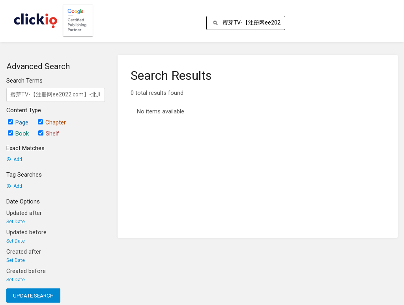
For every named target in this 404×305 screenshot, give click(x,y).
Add (14, 159)
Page (18, 122)
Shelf (48, 133)
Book (18, 133)
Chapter (52, 122)
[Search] (217, 23)
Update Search (33, 295)
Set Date (15, 221)
